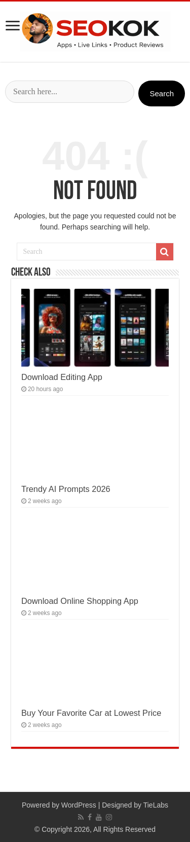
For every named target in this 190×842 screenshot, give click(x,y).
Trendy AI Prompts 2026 (65, 488)
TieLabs (155, 805)
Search (161, 93)
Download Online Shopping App (79, 600)
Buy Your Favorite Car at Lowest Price (91, 712)
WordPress (78, 805)
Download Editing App (61, 376)
